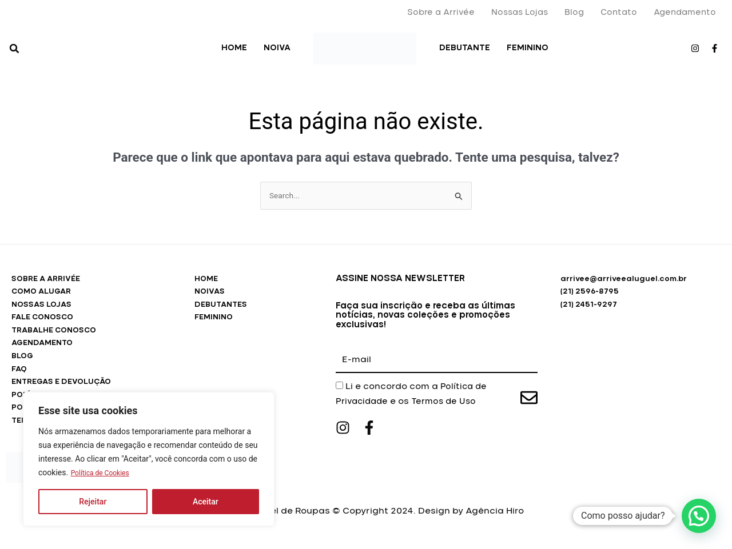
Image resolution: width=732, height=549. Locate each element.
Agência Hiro (495, 520)
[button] (14, 48)
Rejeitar (92, 501)
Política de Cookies (105, 473)
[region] (148, 459)
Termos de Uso (449, 402)
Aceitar (205, 501)
